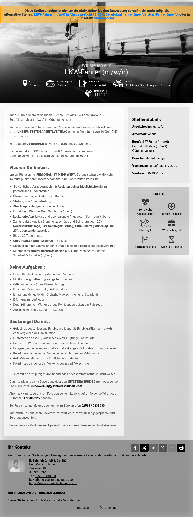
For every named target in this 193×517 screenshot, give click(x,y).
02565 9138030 (45, 476)
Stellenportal (104, 18)
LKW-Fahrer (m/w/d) (163, 14)
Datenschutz (108, 507)
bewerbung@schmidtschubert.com (58, 386)
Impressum (84, 507)
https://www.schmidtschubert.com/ (53, 483)
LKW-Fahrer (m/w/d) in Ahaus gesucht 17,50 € (69, 14)
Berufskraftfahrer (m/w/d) (126, 14)
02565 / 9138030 (93, 405)
